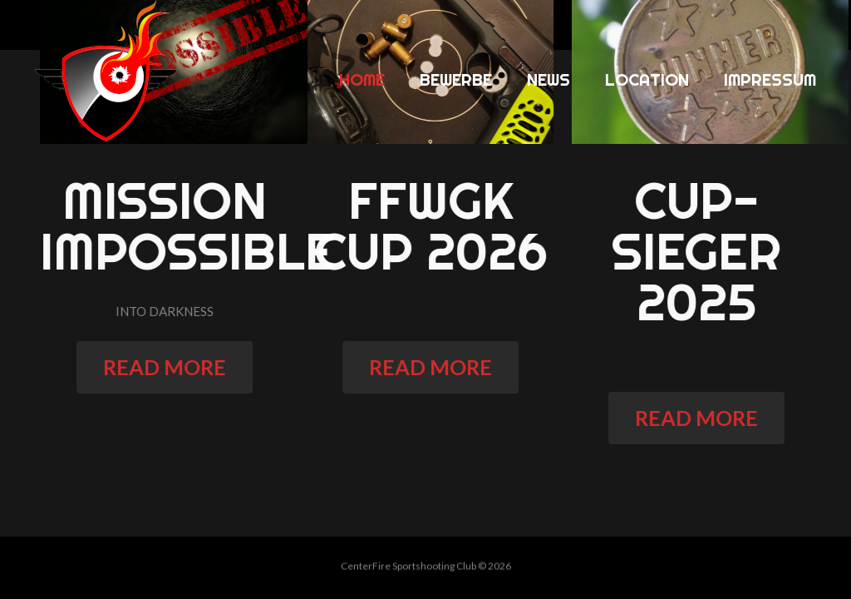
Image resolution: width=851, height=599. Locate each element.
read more (171, 366)
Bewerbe (456, 79)
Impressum (770, 79)
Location (647, 79)
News (548, 79)
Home (362, 79)
